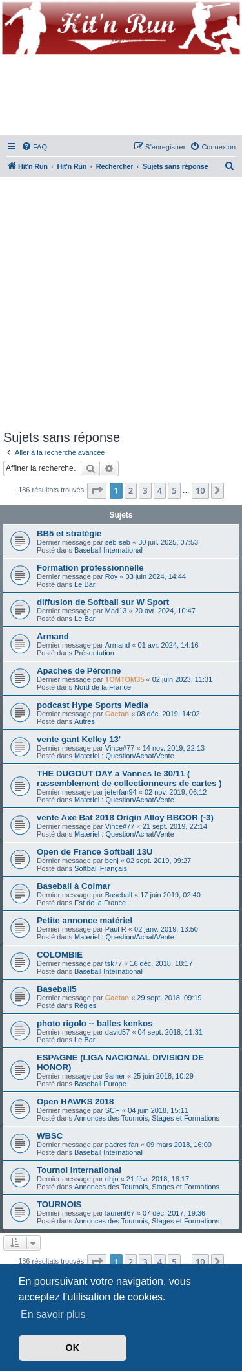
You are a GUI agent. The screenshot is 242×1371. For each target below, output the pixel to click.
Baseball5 (57, 989)
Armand (53, 636)
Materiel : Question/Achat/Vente (124, 756)
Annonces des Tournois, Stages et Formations (146, 1118)
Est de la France (100, 902)
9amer (115, 1076)
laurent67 (120, 1213)
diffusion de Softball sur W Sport (103, 602)
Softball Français (100, 868)
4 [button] (159, 490)
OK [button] (73, 1348)
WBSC (50, 1136)
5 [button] (174, 490)
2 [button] (130, 490)
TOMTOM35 (125, 679)
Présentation (94, 653)
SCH (112, 1110)
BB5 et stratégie (69, 533)
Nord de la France (102, 687)
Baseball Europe (100, 1084)
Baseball (118, 895)
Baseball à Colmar (73, 886)
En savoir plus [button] (53, 1314)
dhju (112, 1179)
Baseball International (108, 550)
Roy (111, 576)
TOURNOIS (59, 1204)
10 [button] (200, 490)
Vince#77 (120, 748)
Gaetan (117, 714)
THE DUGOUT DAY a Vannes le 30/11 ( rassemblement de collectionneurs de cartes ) (129, 778)
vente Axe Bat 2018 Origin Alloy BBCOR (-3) (125, 817)
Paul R (115, 929)
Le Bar (84, 584)
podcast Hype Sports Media (92, 705)
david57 (117, 1032)
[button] (96, 490)
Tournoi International (79, 1170)
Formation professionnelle (90, 568)
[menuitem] (34, 147)
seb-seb (117, 542)
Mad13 (116, 611)
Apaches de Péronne (79, 670)
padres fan (122, 1144)
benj (112, 860)
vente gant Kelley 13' (79, 739)
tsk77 (113, 963)
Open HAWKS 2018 (75, 1101)
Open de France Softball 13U (95, 852)
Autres (84, 721)
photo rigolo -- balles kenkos (95, 1023)
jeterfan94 (121, 792)
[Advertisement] (121, 301)
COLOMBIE (60, 955)
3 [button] (145, 490)
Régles (85, 1005)
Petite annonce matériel (84, 920)
